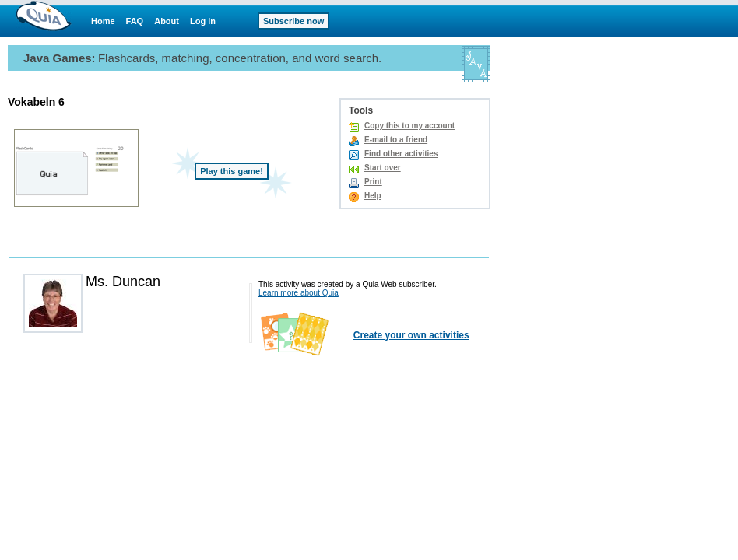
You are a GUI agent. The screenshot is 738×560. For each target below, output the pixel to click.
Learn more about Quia (298, 293)
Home (103, 21)
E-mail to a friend (395, 139)
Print (373, 181)
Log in (203, 21)
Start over (382, 167)
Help (372, 195)
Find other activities (401, 153)
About (166, 21)
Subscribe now (293, 21)
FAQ (135, 21)
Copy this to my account (409, 125)
